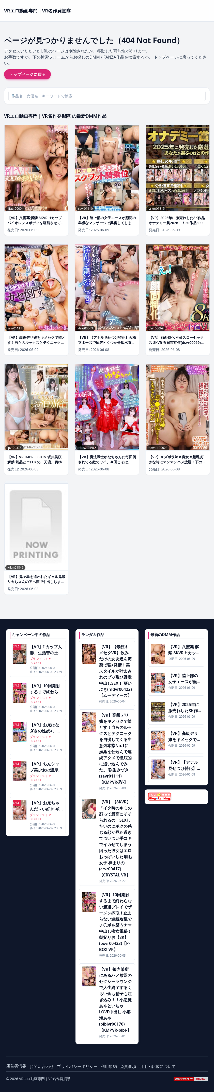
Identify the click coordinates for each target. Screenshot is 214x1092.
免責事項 (128, 1066)
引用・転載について (157, 1066)
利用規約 (109, 1066)
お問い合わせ (41, 1066)
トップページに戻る (27, 74)
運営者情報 (16, 1065)
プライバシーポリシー (77, 1066)
